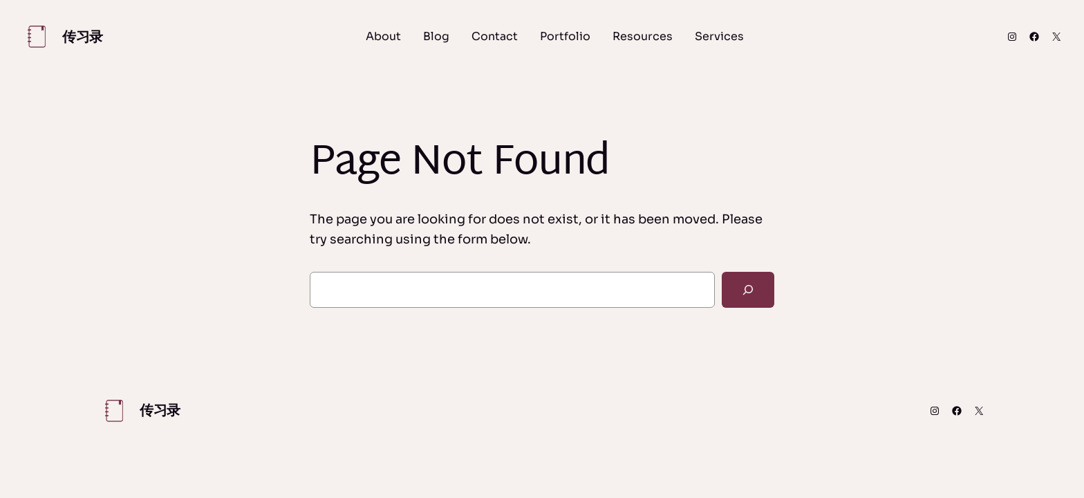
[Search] (748, 290)
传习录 (82, 37)
